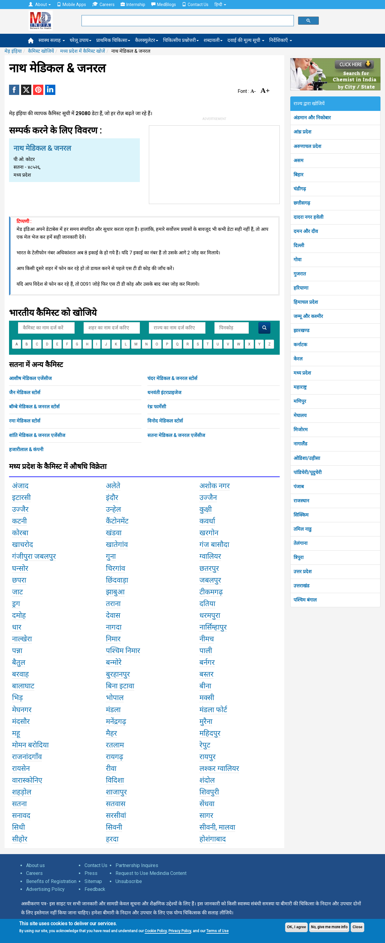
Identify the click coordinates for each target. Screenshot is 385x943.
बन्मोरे (114, 662)
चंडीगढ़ (300, 189)
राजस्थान (301, 501)
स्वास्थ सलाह (51, 40)
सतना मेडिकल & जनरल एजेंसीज (176, 435)
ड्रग (16, 603)
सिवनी (114, 827)
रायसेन (21, 768)
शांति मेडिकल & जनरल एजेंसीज (37, 435)
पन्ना (17, 650)
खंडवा (114, 533)
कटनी (19, 521)
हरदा (112, 839)
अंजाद (20, 486)
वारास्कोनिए (27, 780)
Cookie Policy (156, 931)
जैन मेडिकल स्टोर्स (24, 392)
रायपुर (207, 757)
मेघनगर (22, 710)
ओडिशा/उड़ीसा (307, 458)
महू (16, 733)
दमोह (19, 615)
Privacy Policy (179, 931)
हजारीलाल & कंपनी (26, 449)
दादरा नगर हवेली (308, 217)
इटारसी (21, 497)
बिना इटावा (120, 686)
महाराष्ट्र (300, 387)
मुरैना (205, 721)
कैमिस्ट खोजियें (41, 51)
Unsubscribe (129, 881)
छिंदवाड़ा (117, 580)
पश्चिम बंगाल (305, 600)
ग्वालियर (210, 556)
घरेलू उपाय (80, 40)
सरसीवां (116, 815)
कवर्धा (207, 521)
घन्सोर (20, 568)
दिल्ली (299, 245)
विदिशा (115, 780)
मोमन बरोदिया (30, 745)
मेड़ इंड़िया (13, 51)
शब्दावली (213, 40)
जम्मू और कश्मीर (308, 316)
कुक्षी (205, 509)
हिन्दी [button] (220, 4)
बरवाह (20, 674)
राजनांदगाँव (27, 757)
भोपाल (115, 697)
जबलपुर (210, 580)
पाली (205, 650)
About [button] (40, 4)
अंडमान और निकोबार (312, 118)
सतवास (115, 804)
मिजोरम (301, 429)
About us (35, 865)
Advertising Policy (45, 889)
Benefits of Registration (51, 881)
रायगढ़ (114, 757)
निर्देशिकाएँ (280, 40)
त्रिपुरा (298, 557)
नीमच (206, 639)
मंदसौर (21, 721)
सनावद (21, 815)
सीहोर (19, 839)
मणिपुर (300, 401)
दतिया (207, 603)
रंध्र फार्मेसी (156, 407)
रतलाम (115, 745)
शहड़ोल (21, 792)
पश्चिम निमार (123, 650)
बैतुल (18, 662)
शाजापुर (116, 792)
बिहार (298, 175)
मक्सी (206, 697)
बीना (205, 686)
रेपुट (204, 745)
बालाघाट (23, 686)
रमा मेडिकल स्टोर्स (24, 421)
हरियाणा (301, 288)
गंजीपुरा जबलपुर (34, 556)
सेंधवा (206, 804)
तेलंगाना (300, 543)
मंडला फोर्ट (213, 710)
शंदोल (207, 780)
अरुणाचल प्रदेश (307, 146)
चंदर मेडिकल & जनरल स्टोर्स (172, 378)
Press (91, 873)
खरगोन (208, 533)
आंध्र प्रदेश (302, 132)
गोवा (297, 259)
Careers (103, 4)
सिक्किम (301, 515)
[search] (187, 21)
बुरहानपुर (118, 674)
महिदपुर (209, 733)
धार (16, 627)
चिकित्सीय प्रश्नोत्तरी (181, 40)
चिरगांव (115, 568)
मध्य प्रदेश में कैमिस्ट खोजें (82, 51)
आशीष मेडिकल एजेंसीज (30, 378)
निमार (113, 639)
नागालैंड (300, 444)
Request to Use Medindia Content (151, 873)
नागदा (114, 627)
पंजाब (299, 486)
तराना (113, 603)
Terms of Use (217, 931)
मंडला (113, 710)
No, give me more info (329, 927)
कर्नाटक (300, 344)
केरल (298, 359)
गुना (111, 556)
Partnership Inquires (137, 865)
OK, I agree (296, 927)
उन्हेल (113, 509)
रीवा (111, 768)
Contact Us (195, 4)
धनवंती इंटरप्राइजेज (164, 392)
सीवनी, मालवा (217, 827)
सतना (19, 804)
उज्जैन (208, 497)
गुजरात (300, 274)
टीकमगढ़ (211, 592)
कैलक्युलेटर (146, 40)
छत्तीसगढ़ (302, 203)
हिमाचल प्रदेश (306, 302)
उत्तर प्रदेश (303, 571)
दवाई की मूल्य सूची (245, 40)
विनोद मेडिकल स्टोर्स (165, 421)
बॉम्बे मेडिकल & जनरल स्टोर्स (34, 407)
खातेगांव (117, 544)
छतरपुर (209, 568)
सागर (206, 815)
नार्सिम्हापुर (213, 627)
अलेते (113, 486)
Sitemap (93, 881)
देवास (113, 615)
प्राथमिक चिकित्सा (113, 40)
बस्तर (206, 674)
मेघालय (300, 415)
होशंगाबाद (212, 839)
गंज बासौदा (214, 544)
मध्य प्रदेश (302, 373)
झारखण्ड (302, 330)
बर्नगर (207, 662)
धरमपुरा (209, 615)
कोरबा (20, 533)
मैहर (111, 733)
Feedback (95, 889)
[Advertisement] (214, 163)
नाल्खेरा (22, 639)
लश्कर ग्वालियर (219, 768)
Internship (133, 4)
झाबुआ (115, 592)
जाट (17, 592)
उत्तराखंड (302, 586)
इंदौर (112, 497)
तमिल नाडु (303, 529)
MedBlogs (163, 4)
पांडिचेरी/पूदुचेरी (308, 472)
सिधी (18, 827)
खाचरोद (22, 544)
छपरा (19, 580)
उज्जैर (20, 509)
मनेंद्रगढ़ (116, 721)
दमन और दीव (306, 231)
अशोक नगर (214, 486)
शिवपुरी (209, 792)
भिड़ (17, 697)
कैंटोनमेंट (117, 521)
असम (298, 160)
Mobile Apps (71, 4)
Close (357, 927)
